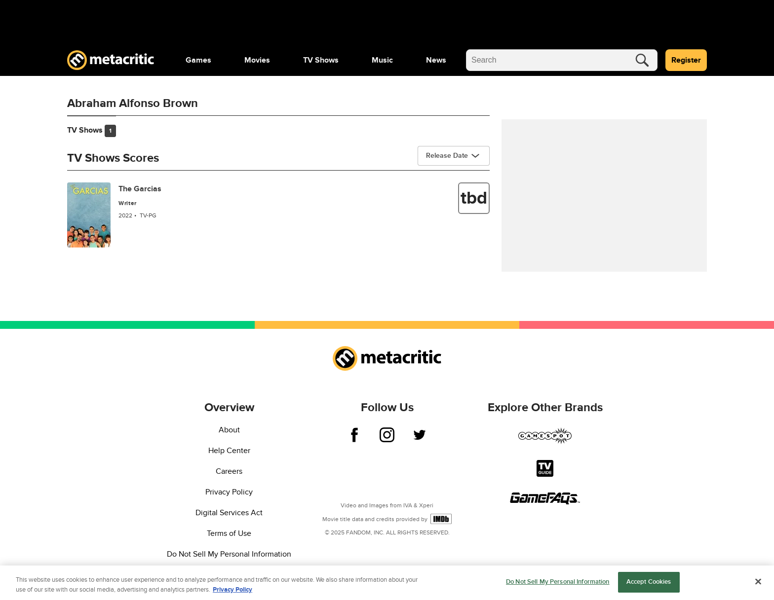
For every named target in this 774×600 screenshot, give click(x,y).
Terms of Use (229, 533)
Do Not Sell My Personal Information (229, 554)
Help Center (229, 451)
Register (686, 60)
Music (382, 60)
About (229, 430)
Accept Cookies (648, 588)
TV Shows (321, 60)
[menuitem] (198, 60)
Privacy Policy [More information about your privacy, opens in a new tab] (232, 596)
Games (198, 60)
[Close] (758, 588)
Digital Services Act (229, 513)
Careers (229, 471)
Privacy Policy (229, 492)
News (436, 60)
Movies (257, 60)
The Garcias (139, 189)
